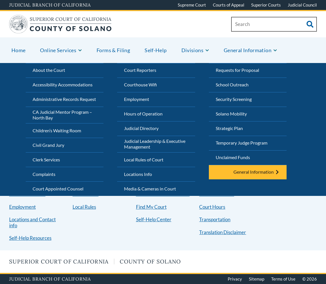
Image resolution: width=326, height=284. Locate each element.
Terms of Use (283, 278)
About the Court (49, 70)
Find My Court (151, 207)
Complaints (44, 174)
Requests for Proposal (237, 70)
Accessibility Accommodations (63, 84)
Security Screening (234, 99)
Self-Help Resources (30, 238)
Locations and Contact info (32, 222)
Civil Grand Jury (48, 145)
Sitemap (256, 278)
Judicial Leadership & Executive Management (154, 144)
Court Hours (212, 207)
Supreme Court (192, 4)
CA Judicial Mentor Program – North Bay (62, 115)
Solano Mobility (231, 113)
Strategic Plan (229, 128)
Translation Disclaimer (222, 232)
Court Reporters (140, 70)
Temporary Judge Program (241, 142)
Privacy (235, 278)
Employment (136, 99)
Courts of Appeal (228, 4)
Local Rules (84, 207)
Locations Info (138, 174)
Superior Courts (266, 4)
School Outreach (232, 84)
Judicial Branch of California (50, 5)
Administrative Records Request (64, 99)
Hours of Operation (143, 113)
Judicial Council (302, 4)
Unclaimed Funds (233, 157)
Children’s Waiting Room (57, 130)
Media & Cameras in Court (150, 188)
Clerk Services (46, 159)
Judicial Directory (141, 128)
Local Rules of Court (143, 159)
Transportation (214, 219)
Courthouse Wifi (140, 84)
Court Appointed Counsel (58, 188)
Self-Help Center (153, 219)
